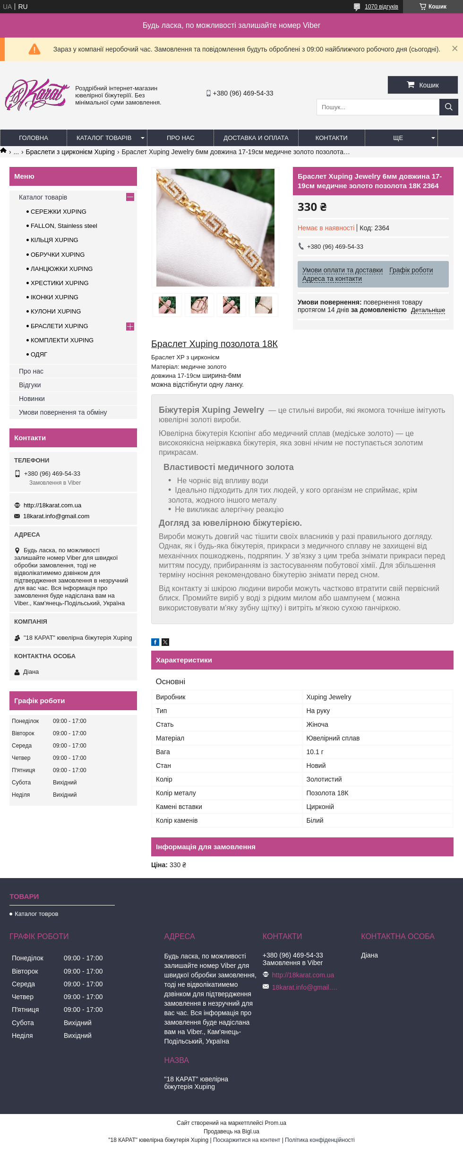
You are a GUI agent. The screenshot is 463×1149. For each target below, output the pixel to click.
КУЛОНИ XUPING (56, 311)
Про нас (181, 137)
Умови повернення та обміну (63, 412)
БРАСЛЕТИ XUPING (59, 326)
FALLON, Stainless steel (64, 225)
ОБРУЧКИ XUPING (58, 254)
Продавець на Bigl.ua (231, 1131)
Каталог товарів (104, 137)
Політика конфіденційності (320, 1140)
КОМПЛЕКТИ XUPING (62, 340)
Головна (33, 137)
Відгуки (30, 385)
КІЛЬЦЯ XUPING (54, 240)
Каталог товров (36, 913)
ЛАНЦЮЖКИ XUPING (62, 268)
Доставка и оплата (255, 137)
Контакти (332, 137)
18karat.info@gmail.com (56, 516)
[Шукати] (448, 107)
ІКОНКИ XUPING (54, 297)
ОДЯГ (39, 354)
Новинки (32, 398)
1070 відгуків (381, 6)
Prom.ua (275, 1123)
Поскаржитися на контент (246, 1140)
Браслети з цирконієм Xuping (70, 152)
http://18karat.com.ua (52, 505)
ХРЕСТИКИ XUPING (60, 283)
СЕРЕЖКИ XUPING (58, 211)
